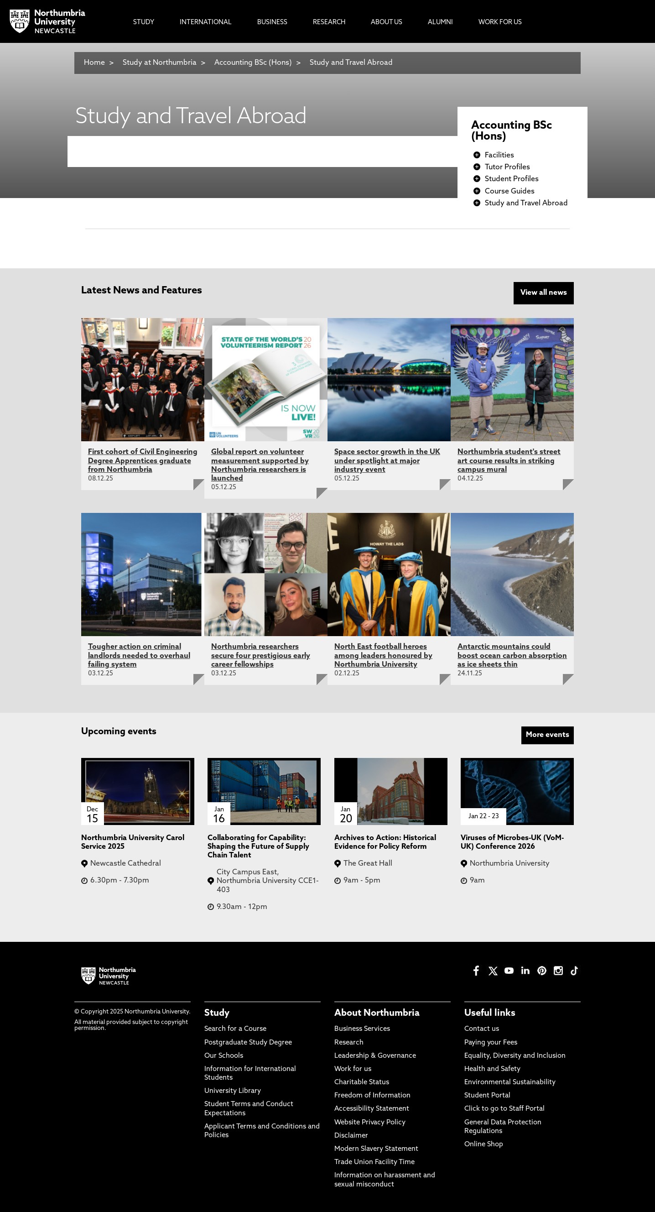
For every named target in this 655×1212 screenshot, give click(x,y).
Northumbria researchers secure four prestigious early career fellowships (260, 655)
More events (547, 735)
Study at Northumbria (160, 63)
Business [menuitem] (272, 22)
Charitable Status (361, 1082)
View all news (543, 293)
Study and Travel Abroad (351, 63)
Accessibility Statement (371, 1109)
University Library (232, 1091)
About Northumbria (377, 1013)
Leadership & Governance (375, 1056)
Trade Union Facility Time (374, 1162)
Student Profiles (512, 179)
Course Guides (510, 191)
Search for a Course (235, 1029)
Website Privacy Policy (369, 1122)
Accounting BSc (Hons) (253, 63)
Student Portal (487, 1095)
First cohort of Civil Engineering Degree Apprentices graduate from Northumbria (143, 461)
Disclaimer (351, 1136)
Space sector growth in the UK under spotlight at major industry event (387, 461)
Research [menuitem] (329, 22)
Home (94, 63)
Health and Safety (492, 1069)
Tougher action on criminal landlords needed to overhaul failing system (139, 655)
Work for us (352, 1069)
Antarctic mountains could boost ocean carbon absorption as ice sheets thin (512, 655)
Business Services (362, 1029)
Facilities (499, 155)
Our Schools (223, 1056)
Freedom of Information (372, 1095)
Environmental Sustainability (510, 1082)
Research (349, 1043)
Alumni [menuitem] (440, 22)
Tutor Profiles (507, 167)
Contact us (481, 1029)
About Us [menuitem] (386, 22)
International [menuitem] (206, 22)
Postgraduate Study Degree (248, 1043)
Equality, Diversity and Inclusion (515, 1056)
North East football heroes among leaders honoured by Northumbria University (383, 655)
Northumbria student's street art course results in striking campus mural (509, 461)
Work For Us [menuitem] (500, 22)
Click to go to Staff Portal (504, 1109)
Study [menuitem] (143, 22)
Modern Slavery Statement (376, 1149)
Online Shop (483, 1144)
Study (216, 1013)
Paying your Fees (490, 1043)
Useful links (489, 1013)
